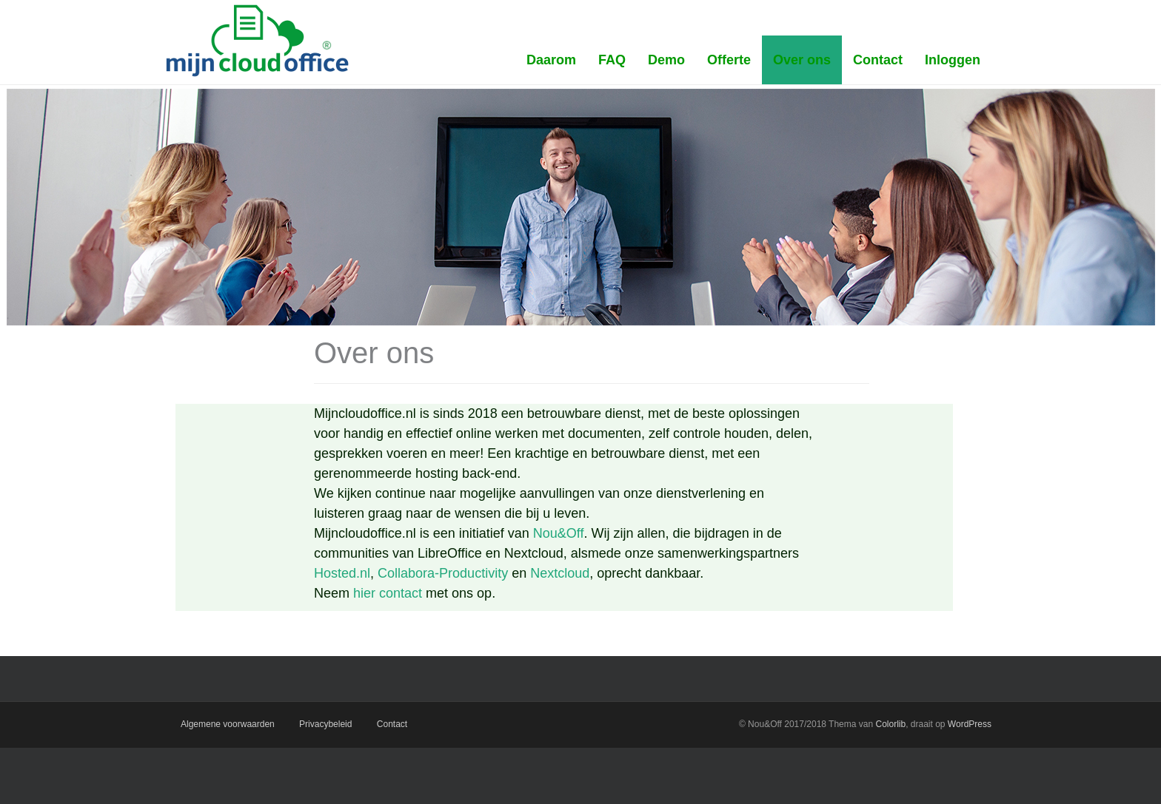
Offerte (729, 60)
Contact (878, 60)
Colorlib (890, 724)
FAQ (612, 60)
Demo (666, 60)
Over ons (802, 60)
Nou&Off (558, 533)
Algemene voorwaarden (228, 724)
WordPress (969, 724)
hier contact (387, 593)
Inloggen (952, 60)
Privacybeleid (325, 724)
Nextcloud (559, 573)
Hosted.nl (342, 573)
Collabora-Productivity (443, 573)
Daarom (551, 60)
